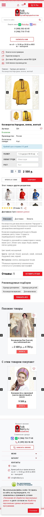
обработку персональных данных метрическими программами (19, 503)
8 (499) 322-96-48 (24, 450)
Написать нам (22, 39)
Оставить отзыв (32, 282)
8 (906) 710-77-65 (21, 31)
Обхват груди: (9, 159)
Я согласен (33, 511)
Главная (5, 69)
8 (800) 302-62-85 (21, 29)
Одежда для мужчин (17, 69)
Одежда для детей (29, 295)
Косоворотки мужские (12, 299)
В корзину (32, 180)
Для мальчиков (30, 299)
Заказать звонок (22, 455)
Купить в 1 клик (11, 180)
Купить (22, 359)
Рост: (6, 165)
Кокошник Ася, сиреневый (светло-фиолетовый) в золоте (22, 403)
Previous (1, 343)
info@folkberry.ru (17, 486)
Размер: (7, 154)
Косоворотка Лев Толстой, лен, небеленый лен (22, 349)
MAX (33, 24)
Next (42, 343)
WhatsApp (23, 24)
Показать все (22, 305)
